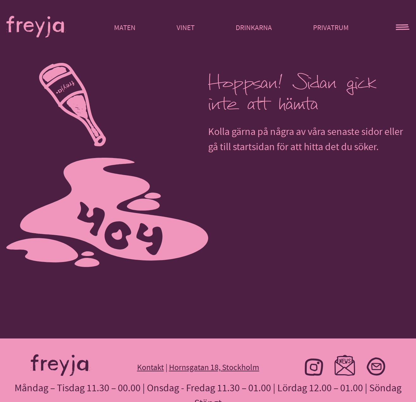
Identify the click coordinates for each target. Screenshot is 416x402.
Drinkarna (254, 27)
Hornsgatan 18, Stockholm (214, 367)
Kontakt (150, 367)
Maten (125, 27)
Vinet (186, 27)
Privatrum (331, 27)
